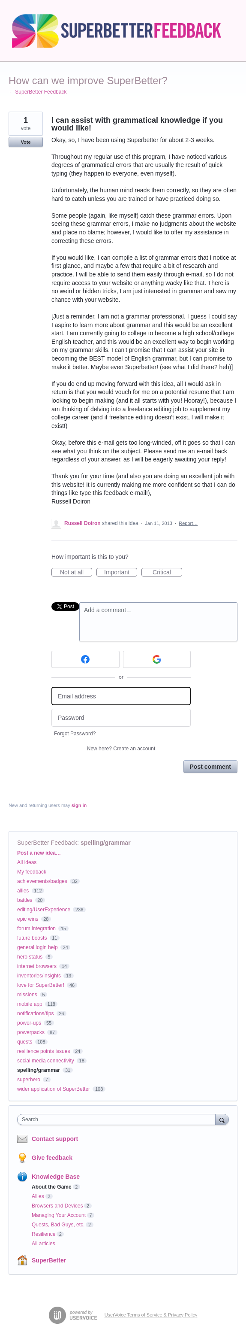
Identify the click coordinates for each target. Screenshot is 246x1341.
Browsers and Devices (57, 1206)
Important (120, 572)
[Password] (121, 718)
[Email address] (121, 696)
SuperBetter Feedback (47, 842)
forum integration (36, 928)
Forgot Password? (75, 734)
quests (24, 1042)
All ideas (26, 862)
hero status (29, 957)
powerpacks (31, 1032)
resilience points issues (43, 1051)
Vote (25, 142)
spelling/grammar (106, 842)
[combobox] (118, 1119)
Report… (188, 523)
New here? (121, 749)
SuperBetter (49, 1260)
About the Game (52, 1187)
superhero (28, 1080)
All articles (43, 1244)
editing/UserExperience (43, 910)
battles (24, 900)
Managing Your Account (59, 1215)
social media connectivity (45, 1061)
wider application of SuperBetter (53, 1089)
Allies (38, 1196)
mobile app (29, 1004)
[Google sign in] (157, 659)
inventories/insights (39, 976)
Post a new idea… (39, 853)
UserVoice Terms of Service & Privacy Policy (151, 1314)
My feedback (31, 872)
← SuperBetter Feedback (37, 92)
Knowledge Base (56, 1176)
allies (23, 891)
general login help (37, 947)
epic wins (27, 919)
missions (27, 995)
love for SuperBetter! (40, 985)
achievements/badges (42, 881)
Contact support (55, 1139)
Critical (167, 572)
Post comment (210, 766)
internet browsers (37, 966)
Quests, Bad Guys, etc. (58, 1225)
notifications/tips (35, 1013)
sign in (79, 805)
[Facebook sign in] (85, 659)
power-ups (29, 1023)
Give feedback (52, 1157)
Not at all (76, 572)
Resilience (43, 1234)
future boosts (32, 938)
